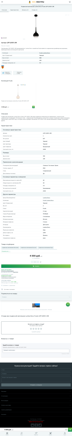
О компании (36, 395)
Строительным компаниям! (7, 277)
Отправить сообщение (36, 384)
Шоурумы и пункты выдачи (7, 270)
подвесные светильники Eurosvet (28, 247)
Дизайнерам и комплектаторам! (8, 276)
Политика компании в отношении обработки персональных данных (36, 427)
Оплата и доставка (36, 404)
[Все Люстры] (36, 2)
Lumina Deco (46, 197)
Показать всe (6, 250)
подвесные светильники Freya (46, 247)
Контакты (36, 413)
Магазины (36, 390)
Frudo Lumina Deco (44, 53)
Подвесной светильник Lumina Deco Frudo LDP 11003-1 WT (15, 100)
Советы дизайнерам (36, 409)
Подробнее (15, 271)
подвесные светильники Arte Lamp (10, 247)
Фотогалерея (36, 399)
